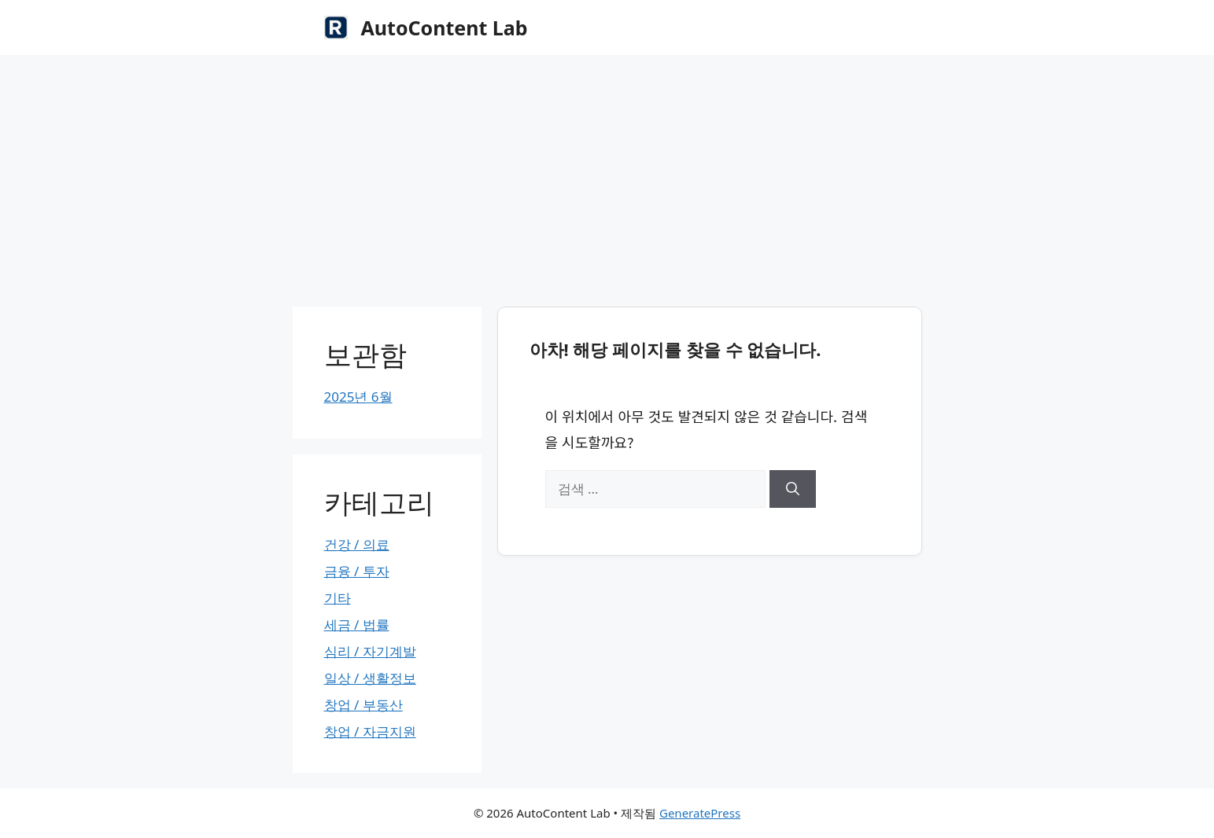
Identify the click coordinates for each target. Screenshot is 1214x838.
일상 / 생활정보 (370, 678)
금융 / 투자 (356, 571)
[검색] (792, 489)
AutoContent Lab (444, 27)
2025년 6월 (358, 397)
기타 (337, 598)
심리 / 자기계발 (370, 651)
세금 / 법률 (356, 625)
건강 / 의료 (356, 544)
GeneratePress (699, 813)
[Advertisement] (607, 173)
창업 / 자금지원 (370, 731)
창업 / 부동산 (363, 705)
